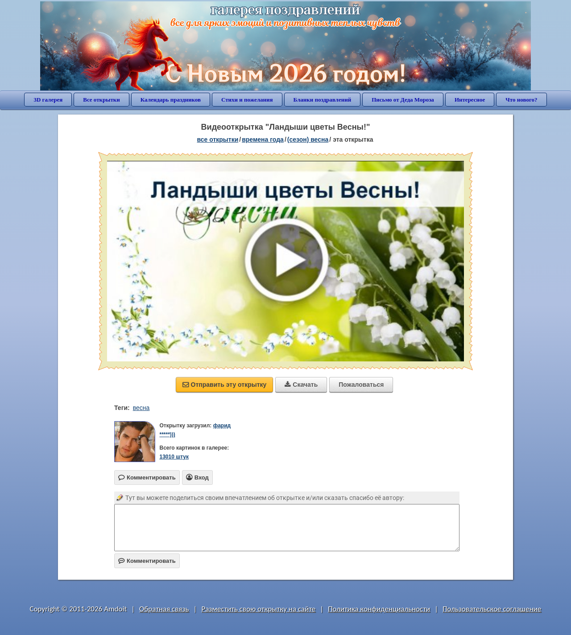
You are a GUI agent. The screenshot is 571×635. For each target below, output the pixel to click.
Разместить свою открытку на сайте (258, 609)
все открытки (218, 139)
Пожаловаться (361, 384)
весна (141, 407)
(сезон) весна (307, 139)
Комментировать (147, 560)
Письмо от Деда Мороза (403, 99)
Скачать (301, 384)
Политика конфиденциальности (379, 609)
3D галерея (47, 99)
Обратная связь (164, 609)
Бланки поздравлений (323, 99)
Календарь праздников (171, 99)
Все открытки (101, 99)
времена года (263, 139)
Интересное (470, 99)
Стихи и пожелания (247, 99)
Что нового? (521, 99)
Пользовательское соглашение (492, 609)
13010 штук (174, 457)
